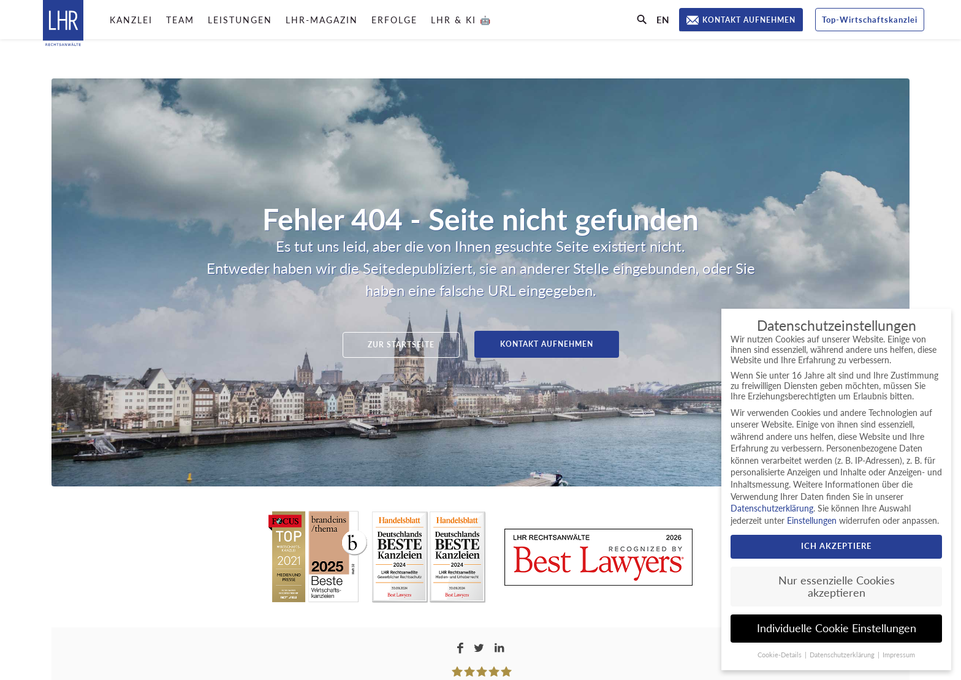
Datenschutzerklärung (772, 508)
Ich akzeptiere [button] (836, 546)
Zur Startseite (401, 344)
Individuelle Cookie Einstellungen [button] (836, 628)
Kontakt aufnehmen (546, 344)
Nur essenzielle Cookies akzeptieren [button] (836, 586)
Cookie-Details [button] (780, 655)
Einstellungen (812, 520)
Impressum (899, 655)
